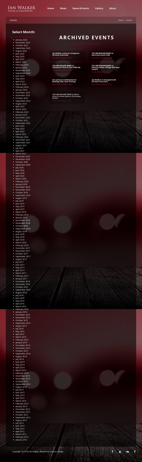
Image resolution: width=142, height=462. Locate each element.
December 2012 (23, 409)
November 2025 (23, 42)
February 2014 (22, 373)
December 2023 (23, 92)
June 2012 (20, 426)
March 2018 (21, 242)
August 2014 (21, 356)
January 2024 (21, 89)
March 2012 (21, 434)
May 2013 (20, 395)
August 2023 (21, 103)
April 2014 (20, 367)
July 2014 (20, 359)
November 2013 (23, 378)
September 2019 (23, 195)
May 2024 (20, 78)
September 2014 (23, 353)
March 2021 (21, 153)
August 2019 (21, 198)
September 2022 (23, 123)
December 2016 (23, 281)
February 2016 (22, 309)
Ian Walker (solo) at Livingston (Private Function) (65, 54)
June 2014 (20, 362)
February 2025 (22, 64)
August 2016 (21, 292)
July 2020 (20, 167)
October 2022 (22, 120)
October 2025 (22, 45)
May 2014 (20, 364)
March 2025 (21, 62)
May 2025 (20, 56)
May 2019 (20, 206)
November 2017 (23, 251)
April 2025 (20, 59)
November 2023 (23, 95)
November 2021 (23, 139)
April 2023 (20, 106)
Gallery (99, 8)
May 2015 (20, 331)
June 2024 (20, 76)
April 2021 (20, 151)
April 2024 (20, 81)
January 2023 (21, 114)
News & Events (81, 8)
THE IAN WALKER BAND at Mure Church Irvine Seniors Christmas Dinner (66, 102)
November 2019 (23, 189)
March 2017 (21, 273)
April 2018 (20, 239)
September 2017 (23, 256)
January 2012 (21, 439)
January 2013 (21, 406)
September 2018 (23, 228)
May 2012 (20, 428)
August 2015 (21, 326)
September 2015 (23, 323)
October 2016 (22, 287)
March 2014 (21, 370)
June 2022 (20, 126)
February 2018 (22, 245)
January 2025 (21, 67)
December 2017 (23, 248)
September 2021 (23, 142)
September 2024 (23, 73)
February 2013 (22, 403)
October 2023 (22, 98)
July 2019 (20, 201)
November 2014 (23, 348)
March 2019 (21, 212)
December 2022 (23, 117)
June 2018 (20, 234)
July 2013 (20, 389)
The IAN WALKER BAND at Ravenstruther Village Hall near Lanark (106, 68)
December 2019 (23, 187)
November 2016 (23, 284)
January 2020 (21, 184)
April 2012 (20, 431)
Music (63, 8)
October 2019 (22, 192)
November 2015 (23, 317)
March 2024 (21, 84)
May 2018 (20, 237)
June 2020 (20, 170)
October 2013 (22, 381)
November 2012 (23, 412)
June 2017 (20, 264)
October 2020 (22, 162)
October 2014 (22, 351)
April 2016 (20, 303)
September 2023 (23, 101)
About (112, 8)
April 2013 (20, 398)
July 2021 (20, 148)
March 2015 (21, 337)
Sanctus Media (56, 451)
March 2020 (21, 178)
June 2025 (20, 53)
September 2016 (23, 289)
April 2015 (20, 334)
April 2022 (20, 131)
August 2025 (21, 51)
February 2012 (22, 437)
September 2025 (23, 48)
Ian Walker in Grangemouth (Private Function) (104, 81)
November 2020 (23, 159)
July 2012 (20, 423)
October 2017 (22, 253)
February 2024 (22, 87)
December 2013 (23, 376)
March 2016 (21, 306)
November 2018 (23, 223)
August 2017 (21, 259)
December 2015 (23, 314)
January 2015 (21, 342)
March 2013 (21, 401)
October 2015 (22, 320)
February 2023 (22, 112)
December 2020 (23, 156)
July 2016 (20, 295)
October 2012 (22, 414)
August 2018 (21, 231)
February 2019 (22, 214)
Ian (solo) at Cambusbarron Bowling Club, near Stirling (64, 81)
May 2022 (20, 128)
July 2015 (20, 328)
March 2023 (21, 109)
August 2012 (21, 420)
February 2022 (22, 137)
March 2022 (21, 134)
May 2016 (20, 301)
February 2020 (22, 181)
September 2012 (23, 417)
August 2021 (21, 145)
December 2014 (23, 345)
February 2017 (22, 276)
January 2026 (21, 39)
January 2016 (21, 312)
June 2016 (20, 298)
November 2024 (23, 70)
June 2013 (20, 392)
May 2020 (20, 173)
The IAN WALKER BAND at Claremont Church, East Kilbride (66, 67)
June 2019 (20, 203)
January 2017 (21, 278)
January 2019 (21, 217)
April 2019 (20, 209)
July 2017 (20, 262)
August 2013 (21, 387)
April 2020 (20, 176)
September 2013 (23, 384)
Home (50, 8)
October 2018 (22, 226)
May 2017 (20, 267)
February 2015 (22, 339)
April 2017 (20, 270)
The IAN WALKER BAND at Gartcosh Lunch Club (102, 54)
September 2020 (23, 164)
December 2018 (23, 220)
